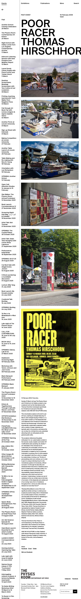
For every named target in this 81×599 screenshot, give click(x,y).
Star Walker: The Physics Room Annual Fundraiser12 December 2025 (9, 197)
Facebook (24, 548)
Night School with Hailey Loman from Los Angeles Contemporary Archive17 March (8, 47)
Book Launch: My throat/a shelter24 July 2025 (8, 293)
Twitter (35, 548)
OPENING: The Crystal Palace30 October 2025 (8, 232)
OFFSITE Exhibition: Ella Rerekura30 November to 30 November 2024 (9, 419)
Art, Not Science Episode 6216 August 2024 (8, 522)
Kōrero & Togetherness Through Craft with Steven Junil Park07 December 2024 (9, 408)
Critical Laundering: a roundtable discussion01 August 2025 (9, 278)
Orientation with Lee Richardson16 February (7, 170)
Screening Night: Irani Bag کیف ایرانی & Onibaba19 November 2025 (9, 215)
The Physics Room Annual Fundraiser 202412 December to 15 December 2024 (8, 396)
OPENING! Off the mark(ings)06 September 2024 (8, 495)
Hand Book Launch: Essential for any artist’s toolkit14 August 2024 (9, 531)
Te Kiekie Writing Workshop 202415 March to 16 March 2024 (8, 589)
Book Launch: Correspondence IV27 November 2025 (9, 206)
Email (30, 548)
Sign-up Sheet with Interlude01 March (9, 132)
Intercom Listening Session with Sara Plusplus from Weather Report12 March (9, 60)
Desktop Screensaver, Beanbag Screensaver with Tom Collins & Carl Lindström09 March (8, 86)
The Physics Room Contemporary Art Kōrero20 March (8, 35)
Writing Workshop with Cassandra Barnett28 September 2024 (8, 468)
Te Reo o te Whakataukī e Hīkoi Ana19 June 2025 (9, 316)
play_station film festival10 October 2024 (8, 448)
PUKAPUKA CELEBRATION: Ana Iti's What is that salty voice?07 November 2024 (9, 430)
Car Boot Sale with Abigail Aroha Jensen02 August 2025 (8, 268)
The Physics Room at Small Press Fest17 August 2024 (9, 514)
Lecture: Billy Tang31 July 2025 (8, 286)
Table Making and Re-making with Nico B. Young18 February (8, 161)
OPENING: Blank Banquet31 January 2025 (8, 386)
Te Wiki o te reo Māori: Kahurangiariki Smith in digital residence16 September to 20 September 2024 (9, 481)
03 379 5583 (43, 596)
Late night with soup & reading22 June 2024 (7, 558)
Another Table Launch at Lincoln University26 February (8, 151)
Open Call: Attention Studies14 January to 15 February (8, 187)
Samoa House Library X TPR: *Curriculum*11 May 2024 (7, 567)
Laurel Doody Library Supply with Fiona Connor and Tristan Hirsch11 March (9, 72)
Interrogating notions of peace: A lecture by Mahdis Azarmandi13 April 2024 (9, 578)
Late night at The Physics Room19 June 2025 (8, 325)
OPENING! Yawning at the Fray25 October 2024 (9, 440)
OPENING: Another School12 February (9, 178)
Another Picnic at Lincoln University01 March (8, 124)
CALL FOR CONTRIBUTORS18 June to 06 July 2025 (8, 334)
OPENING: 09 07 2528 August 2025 (9, 260)
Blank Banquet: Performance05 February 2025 (8, 378)
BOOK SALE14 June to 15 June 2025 (8, 343)
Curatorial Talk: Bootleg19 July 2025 (7, 301)
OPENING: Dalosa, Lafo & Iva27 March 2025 (8, 352)
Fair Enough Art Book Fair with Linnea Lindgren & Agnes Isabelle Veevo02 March (8, 113)
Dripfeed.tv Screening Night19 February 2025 (8, 360)
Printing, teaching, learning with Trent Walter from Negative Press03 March (8, 100)
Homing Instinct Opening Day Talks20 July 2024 (8, 550)
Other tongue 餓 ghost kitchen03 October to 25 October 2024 (8, 457)
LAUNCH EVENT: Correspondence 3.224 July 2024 (8, 541)
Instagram (68, 579)
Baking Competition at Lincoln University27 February (9, 141)
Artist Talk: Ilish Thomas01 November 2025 (9, 224)
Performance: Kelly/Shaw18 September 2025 (9, 252)
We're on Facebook (26, 552)
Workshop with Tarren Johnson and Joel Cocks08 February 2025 (9, 369)
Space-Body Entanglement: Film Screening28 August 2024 (9, 505)
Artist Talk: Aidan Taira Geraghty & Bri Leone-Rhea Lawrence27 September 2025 (9, 242)
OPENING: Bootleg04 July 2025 (8, 308)
